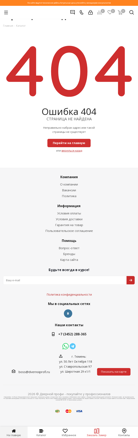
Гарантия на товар (69, 225)
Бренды (69, 254)
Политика (69, 196)
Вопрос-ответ (69, 248)
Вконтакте (68, 313)
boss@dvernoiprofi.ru (34, 372)
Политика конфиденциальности (71, 282)
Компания (69, 177)
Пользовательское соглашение (69, 231)
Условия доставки (69, 219)
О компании (69, 184)
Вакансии (69, 190)
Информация (69, 206)
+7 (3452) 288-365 (72, 334)
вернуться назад (72, 150)
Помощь (69, 240)
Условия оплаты (69, 213)
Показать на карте (114, 371)
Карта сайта (69, 260)
